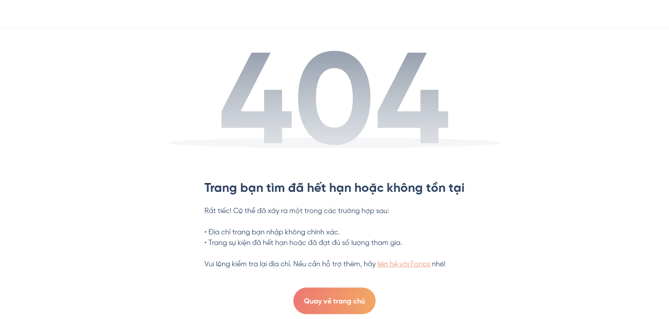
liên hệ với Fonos (403, 264)
